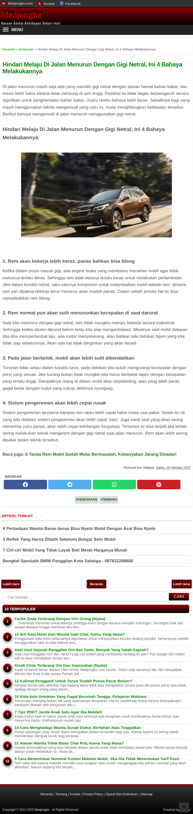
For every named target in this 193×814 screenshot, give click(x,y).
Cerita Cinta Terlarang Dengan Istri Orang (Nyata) (60, 619)
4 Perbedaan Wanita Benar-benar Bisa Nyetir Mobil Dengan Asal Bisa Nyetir (79, 528)
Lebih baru (11, 584)
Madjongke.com (20, 3)
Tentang (61, 794)
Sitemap (146, 794)
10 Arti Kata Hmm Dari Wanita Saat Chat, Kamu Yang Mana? (70, 634)
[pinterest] (158, 484)
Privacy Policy (93, 794)
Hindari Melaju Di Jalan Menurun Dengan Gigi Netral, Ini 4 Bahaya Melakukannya (92, 67)
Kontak (49, 4)
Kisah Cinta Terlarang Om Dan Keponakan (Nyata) (61, 665)
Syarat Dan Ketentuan (122, 794)
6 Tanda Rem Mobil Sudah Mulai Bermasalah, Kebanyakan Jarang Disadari (100, 454)
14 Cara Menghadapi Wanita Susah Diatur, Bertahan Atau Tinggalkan (78, 727)
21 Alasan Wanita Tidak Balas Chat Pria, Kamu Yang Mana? (69, 743)
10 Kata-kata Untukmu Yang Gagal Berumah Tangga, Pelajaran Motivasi (81, 696)
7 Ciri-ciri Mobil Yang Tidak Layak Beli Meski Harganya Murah (65, 550)
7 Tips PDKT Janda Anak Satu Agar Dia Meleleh (58, 712)
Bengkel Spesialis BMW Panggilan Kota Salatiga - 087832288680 (68, 561)
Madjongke (21, 15)
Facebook (73, 4)
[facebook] (25, 484)
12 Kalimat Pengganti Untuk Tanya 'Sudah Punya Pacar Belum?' (74, 681)
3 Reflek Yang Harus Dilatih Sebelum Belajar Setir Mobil (59, 539)
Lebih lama (181, 584)
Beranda (96, 584)
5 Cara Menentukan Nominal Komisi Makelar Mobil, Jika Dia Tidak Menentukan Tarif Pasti (97, 759)
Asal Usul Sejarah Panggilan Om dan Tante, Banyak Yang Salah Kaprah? (82, 650)
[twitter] (69, 484)
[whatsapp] (114, 484)
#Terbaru (109, 499)
